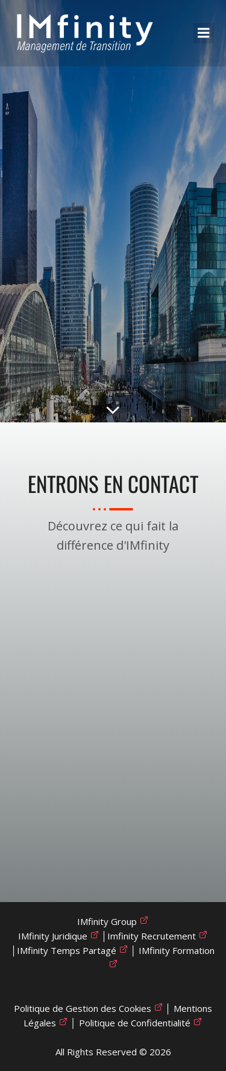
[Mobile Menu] (203, 33)
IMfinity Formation (177, 950)
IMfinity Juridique (52, 936)
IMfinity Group (107, 921)
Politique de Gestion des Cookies (82, 1008)
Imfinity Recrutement (151, 936)
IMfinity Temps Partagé (66, 950)
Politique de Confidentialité (134, 1023)
